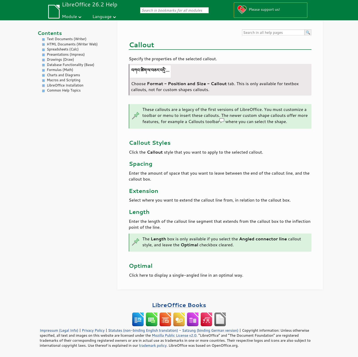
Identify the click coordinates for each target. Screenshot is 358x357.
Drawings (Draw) (60, 59)
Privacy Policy (93, 330)
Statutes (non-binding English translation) (143, 330)
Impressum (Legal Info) (59, 330)
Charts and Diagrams (63, 75)
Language (102, 16)
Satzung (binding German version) (210, 330)
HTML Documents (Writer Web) (72, 44)
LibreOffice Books (179, 305)
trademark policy (152, 345)
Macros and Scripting (63, 80)
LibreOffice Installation (65, 85)
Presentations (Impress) (66, 54)
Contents (49, 33)
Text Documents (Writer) (67, 39)
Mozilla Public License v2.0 (174, 335)
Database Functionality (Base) (70, 64)
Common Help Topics (64, 90)
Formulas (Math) (60, 69)
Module (69, 16)
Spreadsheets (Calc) (63, 49)
